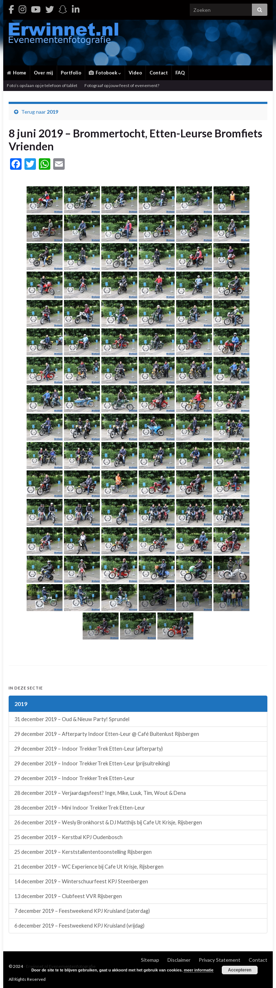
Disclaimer (178, 960)
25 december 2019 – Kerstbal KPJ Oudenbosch (68, 837)
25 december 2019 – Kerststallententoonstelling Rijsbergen (83, 852)
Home (16, 73)
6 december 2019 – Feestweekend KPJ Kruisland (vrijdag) (79, 926)
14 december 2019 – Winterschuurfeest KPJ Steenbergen (81, 881)
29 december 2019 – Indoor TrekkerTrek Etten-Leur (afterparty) (88, 749)
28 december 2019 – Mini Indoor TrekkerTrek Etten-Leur (79, 808)
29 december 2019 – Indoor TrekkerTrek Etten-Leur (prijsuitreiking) (92, 763)
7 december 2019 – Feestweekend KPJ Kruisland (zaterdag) (82, 911)
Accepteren (239, 970)
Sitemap (150, 960)
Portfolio (71, 73)
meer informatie (198, 970)
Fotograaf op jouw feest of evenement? (121, 85)
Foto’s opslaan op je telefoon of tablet (42, 85)
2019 (52, 112)
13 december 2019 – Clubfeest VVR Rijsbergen (68, 896)
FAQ (180, 73)
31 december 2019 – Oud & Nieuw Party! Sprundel (71, 719)
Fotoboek (105, 73)
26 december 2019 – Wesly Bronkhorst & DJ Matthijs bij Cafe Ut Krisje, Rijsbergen (108, 822)
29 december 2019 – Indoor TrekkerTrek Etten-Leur (74, 778)
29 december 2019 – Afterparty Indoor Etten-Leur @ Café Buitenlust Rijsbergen (106, 734)
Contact (159, 73)
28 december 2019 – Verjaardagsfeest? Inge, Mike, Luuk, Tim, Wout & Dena (100, 793)
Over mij (43, 73)
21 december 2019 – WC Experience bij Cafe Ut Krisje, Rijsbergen (89, 867)
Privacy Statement (219, 960)
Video (135, 73)
